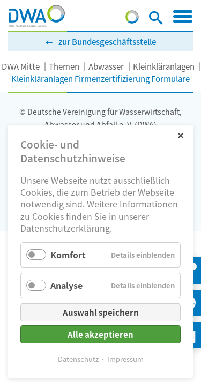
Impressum (125, 359)
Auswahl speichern (101, 312)
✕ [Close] (180, 135)
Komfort (68, 254)
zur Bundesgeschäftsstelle (107, 41)
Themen (64, 66)
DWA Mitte (21, 66)
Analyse (66, 285)
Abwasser (106, 66)
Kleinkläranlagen (164, 66)
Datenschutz (78, 359)
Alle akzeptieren (100, 334)
